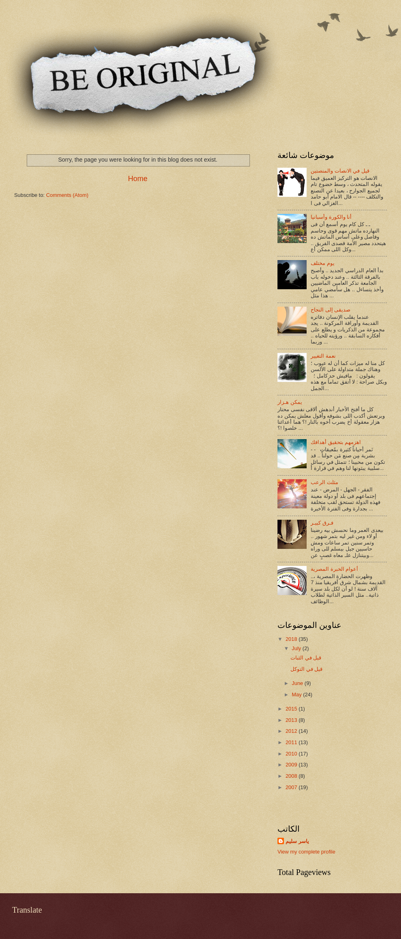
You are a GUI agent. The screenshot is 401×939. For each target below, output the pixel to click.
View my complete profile (306, 852)
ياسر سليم (297, 841)
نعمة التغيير (323, 356)
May (297, 694)
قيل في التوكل (306, 669)
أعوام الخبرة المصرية (334, 569)
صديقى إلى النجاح (330, 310)
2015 (292, 709)
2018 (292, 639)
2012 (292, 731)
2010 (292, 754)
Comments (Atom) (67, 195)
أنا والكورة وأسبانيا (331, 217)
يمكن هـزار (289, 402)
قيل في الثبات (305, 658)
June (298, 683)
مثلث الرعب (324, 482)
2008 (292, 776)
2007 (292, 787)
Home (137, 179)
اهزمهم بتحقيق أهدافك (336, 442)
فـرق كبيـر (322, 523)
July (297, 648)
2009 (292, 765)
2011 (292, 742)
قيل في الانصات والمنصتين (340, 171)
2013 (292, 720)
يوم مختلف (323, 263)
